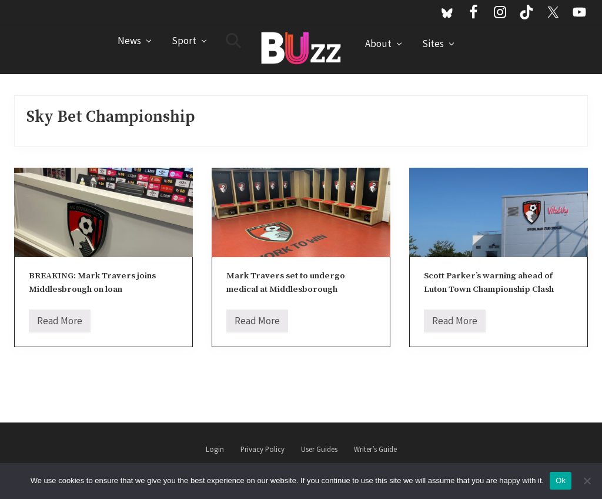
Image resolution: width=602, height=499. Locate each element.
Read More (59, 323)
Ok (561, 480)
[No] (587, 481)
